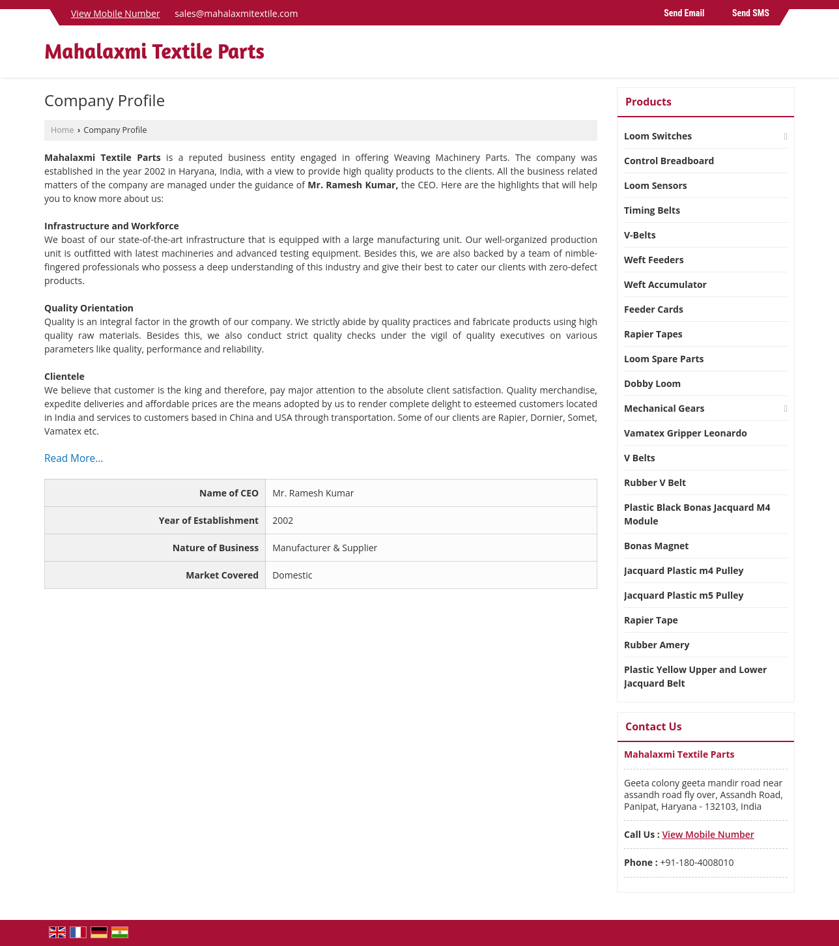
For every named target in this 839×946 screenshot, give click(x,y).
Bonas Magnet (656, 545)
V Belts (639, 458)
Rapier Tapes (653, 334)
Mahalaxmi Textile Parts (154, 51)
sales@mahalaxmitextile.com (236, 13)
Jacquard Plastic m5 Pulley (683, 595)
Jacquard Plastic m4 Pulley (683, 570)
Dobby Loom (652, 383)
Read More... (73, 458)
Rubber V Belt (655, 482)
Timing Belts (652, 210)
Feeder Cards (653, 309)
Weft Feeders (654, 259)
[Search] (786, 55)
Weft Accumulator (665, 284)
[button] (115, 13)
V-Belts (640, 235)
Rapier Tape (651, 620)
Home (62, 130)
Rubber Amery (656, 644)
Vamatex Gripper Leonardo (685, 433)
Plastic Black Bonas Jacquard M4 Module (697, 514)
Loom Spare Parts (664, 358)
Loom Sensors (655, 185)
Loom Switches (658, 136)
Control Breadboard (669, 160)
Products (648, 101)
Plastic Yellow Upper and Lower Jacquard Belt (695, 676)
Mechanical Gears (664, 408)
